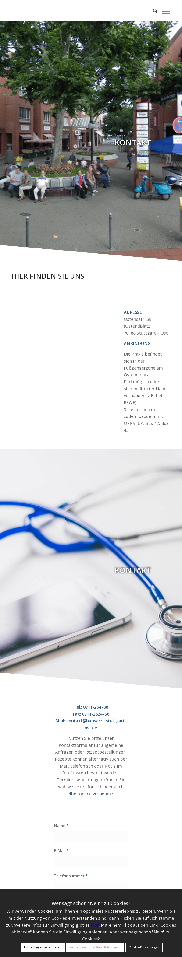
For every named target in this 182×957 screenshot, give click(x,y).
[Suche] (152, 10)
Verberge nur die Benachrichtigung (95, 947)
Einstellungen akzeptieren (42, 947)
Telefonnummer (71, 875)
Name (61, 825)
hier (95, 925)
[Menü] (163, 10)
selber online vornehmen (90, 793)
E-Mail (61, 850)
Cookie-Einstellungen (144, 947)
